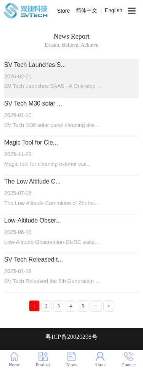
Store (63, 11)
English (113, 10)
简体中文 (86, 10)
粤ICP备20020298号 (71, 336)
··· (96, 306)
